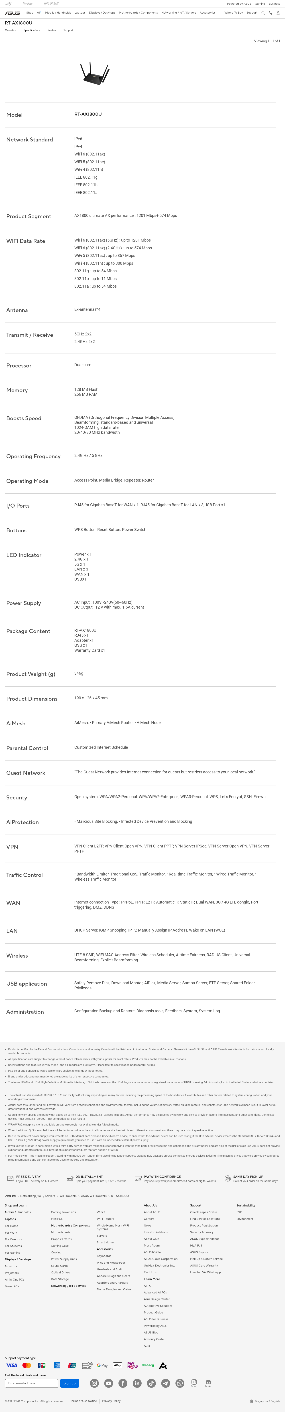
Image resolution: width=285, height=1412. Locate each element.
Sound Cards (59, 1266)
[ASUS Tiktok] (151, 1383)
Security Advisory (202, 1232)
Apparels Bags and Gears (113, 1276)
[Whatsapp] (179, 1383)
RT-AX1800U (18, 23)
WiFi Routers (105, 1219)
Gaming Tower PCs (63, 1212)
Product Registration (204, 1225)
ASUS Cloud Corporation (160, 1259)
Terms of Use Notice (83, 1401)
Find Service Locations (205, 1219)
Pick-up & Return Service (206, 1259)
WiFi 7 (101, 1212)
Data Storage (60, 1279)
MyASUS (196, 1245)
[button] (260, 4)
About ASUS (152, 1212)
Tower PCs (12, 1286)
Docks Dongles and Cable (114, 1289)
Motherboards (60, 1232)
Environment (244, 1219)
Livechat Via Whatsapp (205, 1272)
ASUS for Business (156, 1319)
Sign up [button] (70, 1383)
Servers (102, 1236)
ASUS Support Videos (204, 1239)
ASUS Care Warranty (204, 1265)
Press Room (152, 1245)
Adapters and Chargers (112, 1283)
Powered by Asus (155, 1326)
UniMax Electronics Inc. (159, 1265)
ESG (239, 1212)
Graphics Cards (61, 1239)
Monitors (11, 1266)
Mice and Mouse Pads (111, 1263)
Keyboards (104, 1256)
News (147, 1225)
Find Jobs (150, 1272)
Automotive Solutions (158, 1306)
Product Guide (153, 1312)
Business (274, 4)
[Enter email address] (31, 1383)
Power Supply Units (64, 1259)
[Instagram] (94, 1383)
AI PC (147, 1286)
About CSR (151, 1239)
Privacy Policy (111, 1401)
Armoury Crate (154, 1339)
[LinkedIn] (137, 1383)
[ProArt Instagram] (194, 1383)
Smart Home (105, 1242)
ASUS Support (200, 1252)
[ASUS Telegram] (165, 1383)
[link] (12, 13)
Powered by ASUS (239, 4)
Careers (149, 1219)
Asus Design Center (157, 1299)
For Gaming (12, 1253)
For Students (13, 1246)
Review (51, 30)
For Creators (13, 1239)
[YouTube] (108, 1383)
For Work (11, 1232)
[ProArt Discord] (208, 1383)
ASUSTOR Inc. (153, 1252)
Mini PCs (57, 1219)
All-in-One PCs (14, 1279)
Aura (147, 1346)
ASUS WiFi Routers (94, 1196)
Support (68, 30)
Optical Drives (60, 1272)
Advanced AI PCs (155, 1292)
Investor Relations (156, 1232)
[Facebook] (122, 1383)
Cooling (56, 1252)
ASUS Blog (151, 1332)
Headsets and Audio (110, 1269)
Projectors (12, 1273)
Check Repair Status (203, 1212)
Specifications (32, 30)
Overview (10, 30)
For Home (11, 1226)
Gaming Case (60, 1246)
